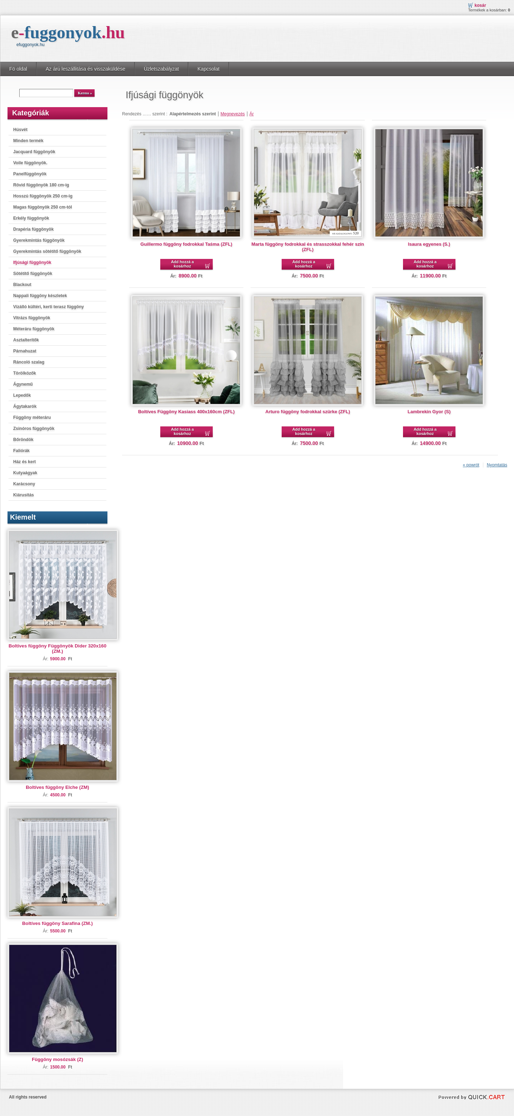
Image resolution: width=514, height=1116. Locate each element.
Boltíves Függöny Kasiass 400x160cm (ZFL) (186, 411)
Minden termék (28, 140)
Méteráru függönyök (33, 328)
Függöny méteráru (32, 417)
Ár (252, 113)
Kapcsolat (208, 69)
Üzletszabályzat (161, 69)
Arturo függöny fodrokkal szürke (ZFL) (307, 411)
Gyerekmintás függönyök (39, 240)
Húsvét (20, 129)
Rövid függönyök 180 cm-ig (41, 184)
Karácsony (24, 483)
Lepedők (22, 395)
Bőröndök (23, 439)
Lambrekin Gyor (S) (429, 411)
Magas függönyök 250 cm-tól (42, 207)
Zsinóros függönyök (33, 428)
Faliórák (21, 450)
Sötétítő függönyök (32, 273)
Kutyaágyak (25, 472)
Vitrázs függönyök (31, 317)
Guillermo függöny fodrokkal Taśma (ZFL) (186, 244)
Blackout (22, 284)
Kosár (480, 5)
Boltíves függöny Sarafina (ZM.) (57, 923)
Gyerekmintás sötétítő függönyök (47, 251)
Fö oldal (18, 69)
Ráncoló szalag (28, 362)
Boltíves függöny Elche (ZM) (57, 787)
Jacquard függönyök (34, 151)
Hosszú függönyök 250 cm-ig (42, 196)
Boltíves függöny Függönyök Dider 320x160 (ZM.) (57, 648)
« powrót (471, 464)
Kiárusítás (23, 494)
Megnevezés (233, 113)
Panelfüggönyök (29, 173)
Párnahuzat (24, 351)
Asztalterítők (26, 339)
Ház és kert (24, 461)
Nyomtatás (497, 464)
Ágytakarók (24, 406)
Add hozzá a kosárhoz (182, 264)
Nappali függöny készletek (40, 295)
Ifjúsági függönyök (32, 262)
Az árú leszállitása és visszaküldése (85, 69)
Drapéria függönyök (33, 229)
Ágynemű (23, 384)
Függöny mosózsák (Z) (57, 1059)
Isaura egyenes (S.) (429, 244)
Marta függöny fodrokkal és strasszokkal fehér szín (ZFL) (307, 246)
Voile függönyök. (30, 162)
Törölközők (24, 373)
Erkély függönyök (31, 218)
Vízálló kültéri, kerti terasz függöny (48, 306)
